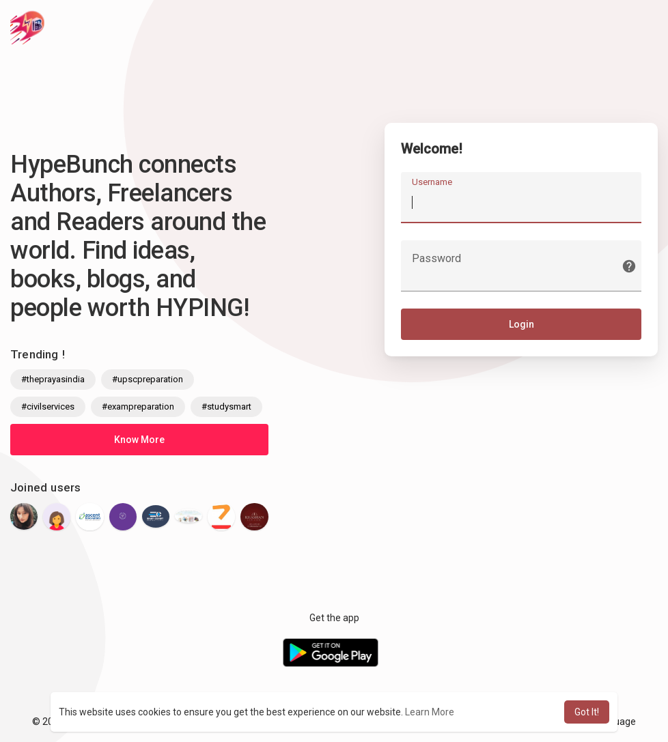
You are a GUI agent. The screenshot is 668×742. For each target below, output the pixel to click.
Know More (139, 439)
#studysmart (226, 406)
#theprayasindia (53, 379)
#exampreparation (138, 406)
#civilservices (47, 406)
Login (521, 325)
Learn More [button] (429, 712)
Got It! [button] (586, 712)
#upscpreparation (147, 379)
